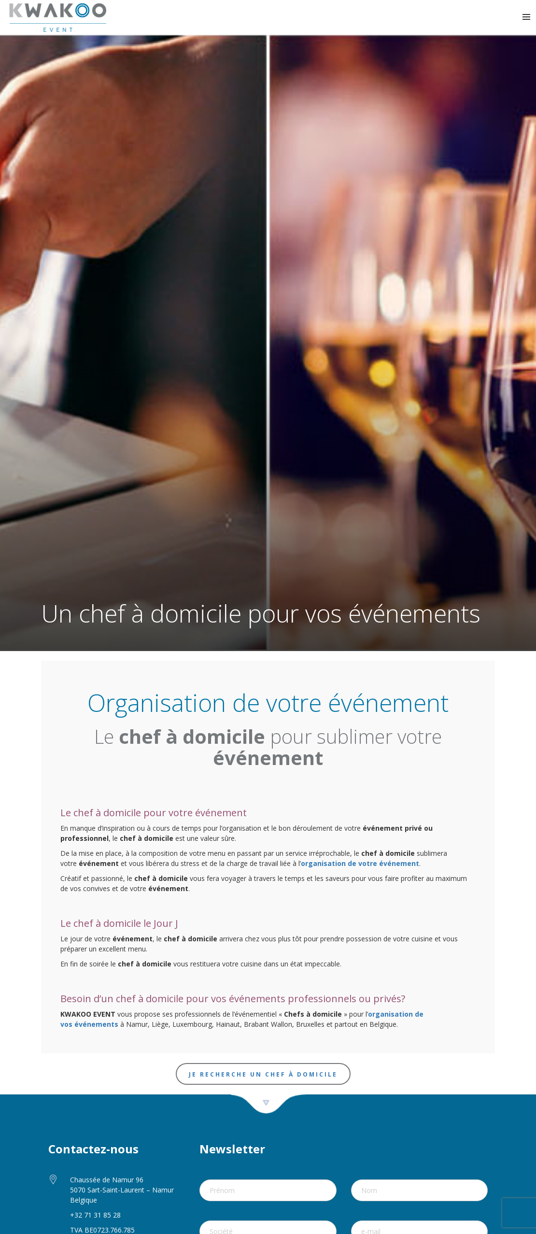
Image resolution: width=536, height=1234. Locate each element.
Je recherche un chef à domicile (263, 1074)
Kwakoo (58, 17)
